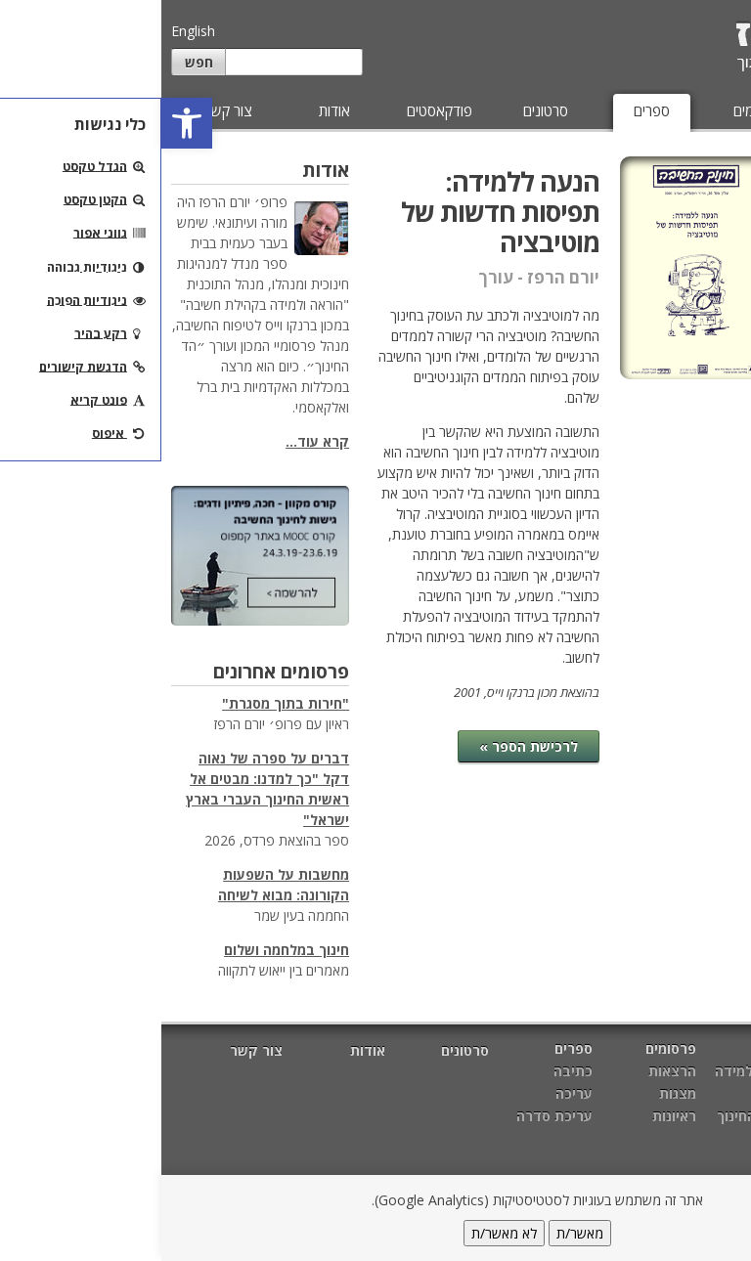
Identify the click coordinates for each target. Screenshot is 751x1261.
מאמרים (701, 110)
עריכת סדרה (696, 294)
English (32, 31)
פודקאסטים (278, 110)
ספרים (490, 110)
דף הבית (714, 1050)
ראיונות (513, 1116)
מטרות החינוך (596, 1116)
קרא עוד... (156, 441)
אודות (173, 110)
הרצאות (511, 1071)
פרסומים (596, 110)
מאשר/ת (418, 1233)
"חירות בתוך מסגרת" (124, 703)
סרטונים (384, 110)
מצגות (516, 1093)
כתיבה (716, 214)
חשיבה (617, 1093)
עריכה (717, 254)
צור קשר (67, 110)
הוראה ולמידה (595, 1071)
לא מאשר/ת (343, 1233)
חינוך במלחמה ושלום (125, 949)
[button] (25, 123)
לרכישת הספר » (367, 746)
